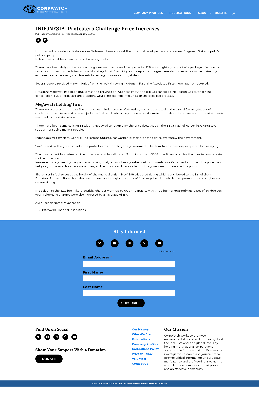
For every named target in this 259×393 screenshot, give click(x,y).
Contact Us (140, 363)
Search (234, 14)
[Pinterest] (144, 243)
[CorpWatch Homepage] (45, 9)
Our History (140, 329)
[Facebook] (115, 243)
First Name (93, 272)
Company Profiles (148, 13)
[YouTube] (159, 243)
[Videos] (74, 337)
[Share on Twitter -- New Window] (38, 40)
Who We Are (141, 334)
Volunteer (139, 358)
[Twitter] (100, 243)
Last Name (93, 287)
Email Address (97, 257)
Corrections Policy (145, 349)
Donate (221, 13)
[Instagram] (129, 243)
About (203, 13)
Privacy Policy (142, 354)
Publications (180, 13)
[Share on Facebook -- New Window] (45, 40)
